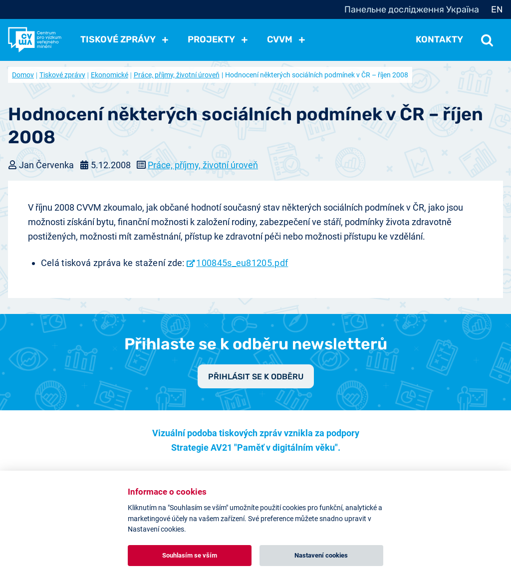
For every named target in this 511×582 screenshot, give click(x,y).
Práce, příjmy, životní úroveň (177, 75)
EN (497, 9)
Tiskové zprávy (62, 75)
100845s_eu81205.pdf (242, 263)
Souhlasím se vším (189, 555)
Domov (23, 75)
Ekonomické (109, 75)
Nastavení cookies (321, 555)
